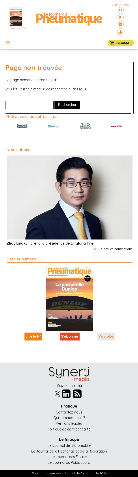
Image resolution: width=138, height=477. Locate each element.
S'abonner (69, 336)
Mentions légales (69, 423)
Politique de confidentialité (69, 429)
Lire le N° (33, 336)
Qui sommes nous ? (69, 417)
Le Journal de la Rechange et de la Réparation (69, 451)
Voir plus (106, 336)
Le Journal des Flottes (69, 457)
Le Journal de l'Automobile (69, 445)
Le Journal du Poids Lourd (69, 462)
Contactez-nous (69, 412)
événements (120, 5)
